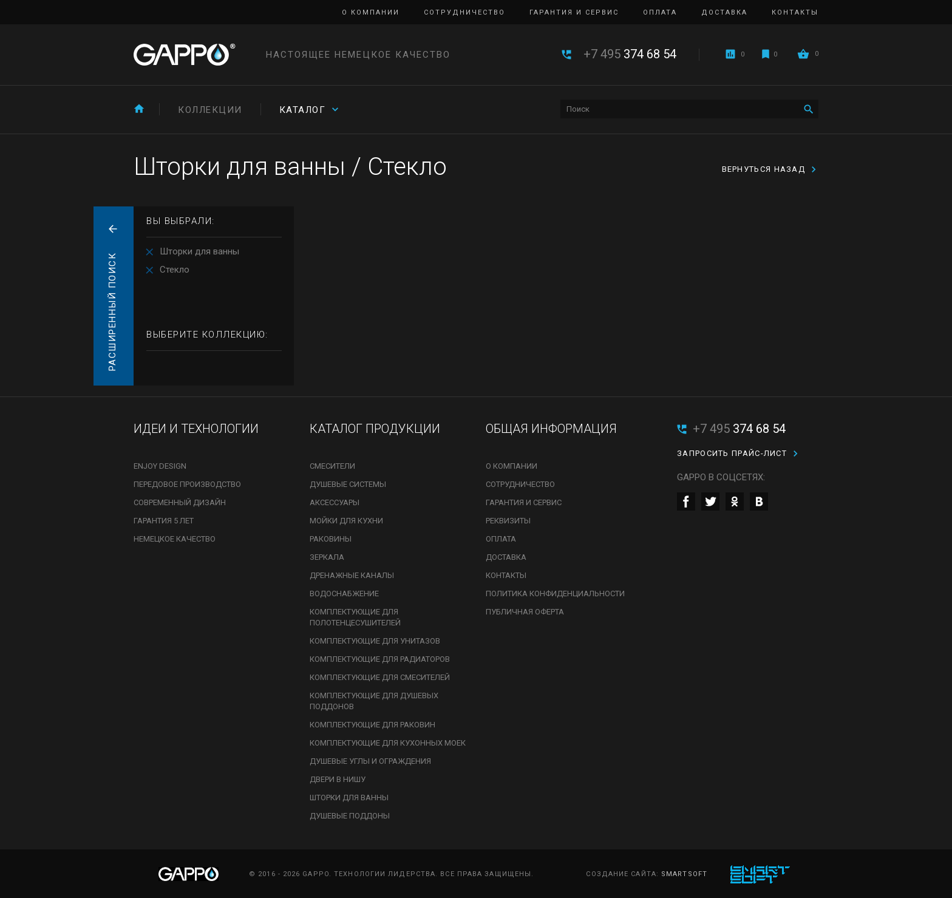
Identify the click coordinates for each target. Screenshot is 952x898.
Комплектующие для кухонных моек (388, 742)
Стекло (174, 269)
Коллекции (210, 109)
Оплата (660, 12)
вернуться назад (764, 169)
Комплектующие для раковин (372, 724)
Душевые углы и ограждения (370, 761)
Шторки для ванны (199, 251)
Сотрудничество (464, 12)
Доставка (724, 12)
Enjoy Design (160, 466)
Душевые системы (348, 484)
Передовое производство (187, 484)
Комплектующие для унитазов (375, 640)
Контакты (795, 12)
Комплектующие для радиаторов (380, 659)
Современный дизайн (180, 502)
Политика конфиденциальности (555, 593)
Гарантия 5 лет (164, 520)
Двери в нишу (337, 779)
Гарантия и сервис (574, 12)
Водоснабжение (344, 593)
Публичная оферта (525, 611)
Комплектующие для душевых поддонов (374, 701)
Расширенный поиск (112, 312)
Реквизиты (508, 520)
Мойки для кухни (346, 520)
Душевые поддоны (350, 815)
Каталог (302, 109)
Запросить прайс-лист (732, 453)
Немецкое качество (175, 538)
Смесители (332, 466)
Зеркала (327, 557)
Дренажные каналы (352, 575)
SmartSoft (684, 874)
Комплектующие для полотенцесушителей (355, 617)
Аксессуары (334, 502)
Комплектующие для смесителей (380, 677)
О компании (370, 12)
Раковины (331, 538)
